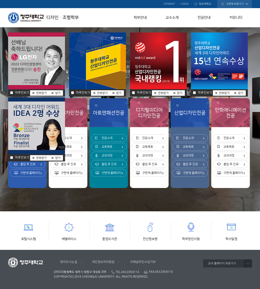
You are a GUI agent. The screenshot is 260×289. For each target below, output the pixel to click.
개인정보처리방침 (103, 262)
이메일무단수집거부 (143, 262)
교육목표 (66, 146)
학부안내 (140, 18)
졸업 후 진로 (28, 164)
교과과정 (66, 155)
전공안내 (203, 18)
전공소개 (66, 138)
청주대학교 (205, 3)
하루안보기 (22, 157)
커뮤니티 (235, 18)
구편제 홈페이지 (30, 173)
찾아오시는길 (68, 262)
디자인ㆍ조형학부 (43, 17)
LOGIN (184, 3)
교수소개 (172, 18)
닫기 (58, 158)
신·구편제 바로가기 (232, 3)
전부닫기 (41, 158)
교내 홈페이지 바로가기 (222, 263)
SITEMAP (169, 3)
